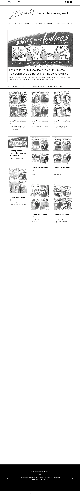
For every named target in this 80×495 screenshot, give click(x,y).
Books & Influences (52, 86)
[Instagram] (68, 2)
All (8, 86)
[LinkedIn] (66, 2)
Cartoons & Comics (25, 86)
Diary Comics (15, 86)
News (61, 86)
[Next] (72, 478)
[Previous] (7, 478)
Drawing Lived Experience (39, 86)
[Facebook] (71, 2)
